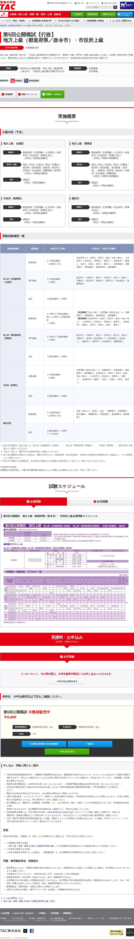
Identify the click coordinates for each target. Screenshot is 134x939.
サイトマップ (94, 3)
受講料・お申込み (53, 94)
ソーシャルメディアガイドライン (17, 920)
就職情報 (67, 913)
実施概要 (9, 94)
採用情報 (55, 913)
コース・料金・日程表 (15, 21)
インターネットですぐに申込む (126, 14)
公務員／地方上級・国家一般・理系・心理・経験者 (35, 14)
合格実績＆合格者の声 (42, 21)
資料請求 (78, 14)
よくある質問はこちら (13, 898)
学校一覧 (80, 3)
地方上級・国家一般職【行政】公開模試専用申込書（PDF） (29, 901)
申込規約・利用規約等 (37, 918)
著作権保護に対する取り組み (120, 918)
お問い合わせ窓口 (110, 3)
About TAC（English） (24, 913)
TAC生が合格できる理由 (68, 21)
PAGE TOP (130, 932)
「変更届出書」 (49, 852)
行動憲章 (3, 918)
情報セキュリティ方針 (96, 918)
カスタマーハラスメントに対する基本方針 (51, 920)
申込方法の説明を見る (67, 681)
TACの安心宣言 (17, 918)
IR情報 (42, 913)
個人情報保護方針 (57, 918)
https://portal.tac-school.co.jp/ (60, 812)
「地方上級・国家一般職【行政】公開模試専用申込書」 (31, 846)
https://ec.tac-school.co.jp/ (38, 787)
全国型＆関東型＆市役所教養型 (44, 744)
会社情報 (5, 913)
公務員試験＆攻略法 (95, 21)
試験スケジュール (29, 94)
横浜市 (91, 744)
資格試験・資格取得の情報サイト (12, 26)
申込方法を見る (67, 751)
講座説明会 (93, 14)
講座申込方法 (108, 14)
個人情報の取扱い (75, 918)
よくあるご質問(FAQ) (121, 21)
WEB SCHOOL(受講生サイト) (61, 3)
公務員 (28, 26)
